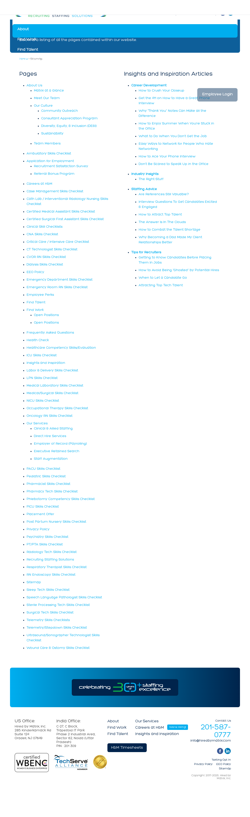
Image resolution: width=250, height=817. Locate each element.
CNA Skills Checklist (42, 234)
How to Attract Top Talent (160, 214)
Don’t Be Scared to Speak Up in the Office (173, 164)
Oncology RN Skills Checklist (50, 416)
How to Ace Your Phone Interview (167, 156)
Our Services (29, 60)
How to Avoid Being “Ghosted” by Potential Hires (179, 270)
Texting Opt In (221, 759)
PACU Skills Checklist (43, 469)
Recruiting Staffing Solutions (50, 560)
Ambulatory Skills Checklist (49, 153)
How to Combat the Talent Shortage (169, 230)
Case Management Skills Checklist (55, 191)
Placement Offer (40, 514)
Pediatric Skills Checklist (46, 476)
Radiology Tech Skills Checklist (52, 552)
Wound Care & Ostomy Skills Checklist (58, 648)
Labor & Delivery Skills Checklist (52, 370)
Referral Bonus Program (54, 174)
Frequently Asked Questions (50, 333)
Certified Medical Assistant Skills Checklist (61, 212)
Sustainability (52, 133)
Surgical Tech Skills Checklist (50, 612)
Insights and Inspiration (39, 80)
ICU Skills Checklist (42, 355)
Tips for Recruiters (146, 252)
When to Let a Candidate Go (163, 278)
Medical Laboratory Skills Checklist (55, 386)
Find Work (26, 39)
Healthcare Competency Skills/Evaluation (61, 348)
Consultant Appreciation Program (69, 118)
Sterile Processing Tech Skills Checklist (58, 605)
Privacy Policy (38, 529)
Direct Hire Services (50, 436)
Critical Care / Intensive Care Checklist (58, 242)
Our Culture (43, 106)
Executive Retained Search (56, 451)
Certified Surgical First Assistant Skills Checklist (65, 219)
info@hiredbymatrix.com (210, 741)
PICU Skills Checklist (43, 507)
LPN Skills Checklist (42, 378)
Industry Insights (144, 174)
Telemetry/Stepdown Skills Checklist (57, 628)
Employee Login (217, 94)
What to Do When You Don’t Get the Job (173, 136)
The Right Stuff (151, 179)
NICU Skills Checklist (43, 401)
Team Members (47, 143)
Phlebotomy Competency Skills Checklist (61, 499)
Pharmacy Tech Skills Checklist (52, 491)
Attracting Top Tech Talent (161, 285)
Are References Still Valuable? (164, 194)
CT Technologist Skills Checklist (52, 249)
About (23, 29)
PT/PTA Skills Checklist (45, 544)
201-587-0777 (216, 731)
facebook (220, 751)
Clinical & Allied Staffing (53, 428)
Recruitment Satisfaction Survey (61, 166)
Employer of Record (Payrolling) (60, 444)
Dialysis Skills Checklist (45, 264)
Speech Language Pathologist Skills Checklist (64, 597)
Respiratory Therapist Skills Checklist (57, 567)
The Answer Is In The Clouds (162, 222)
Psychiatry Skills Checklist (47, 537)
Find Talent (27, 50)
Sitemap (34, 582)
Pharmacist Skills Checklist (48, 484)
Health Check (38, 340)
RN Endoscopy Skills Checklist (51, 575)
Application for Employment (50, 161)
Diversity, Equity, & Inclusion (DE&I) (69, 126)
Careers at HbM (31, 70)
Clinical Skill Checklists (44, 227)
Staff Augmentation (51, 459)
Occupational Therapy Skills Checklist (57, 408)
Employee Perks (40, 295)
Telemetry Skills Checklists (48, 620)
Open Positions (46, 315)
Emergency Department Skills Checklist (60, 280)
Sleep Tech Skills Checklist (48, 590)
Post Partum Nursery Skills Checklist (56, 522)
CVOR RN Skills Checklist (46, 257)
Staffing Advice (144, 189)
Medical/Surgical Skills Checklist (52, 393)
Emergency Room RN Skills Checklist (57, 287)
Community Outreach (59, 111)
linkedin (228, 751)
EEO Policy (35, 272)
